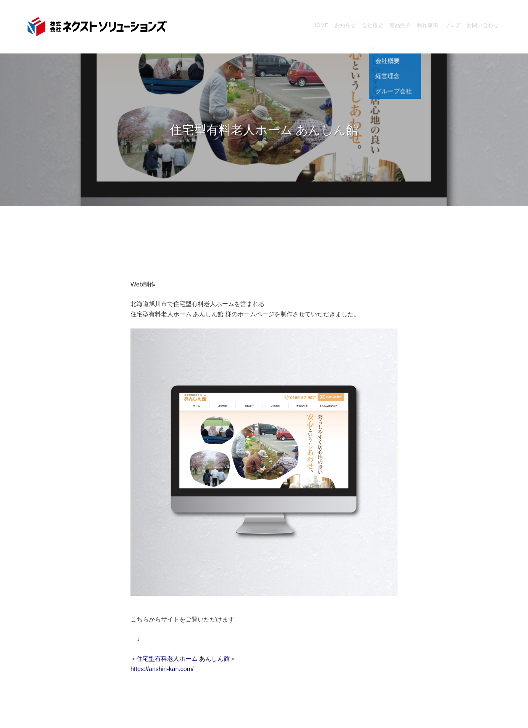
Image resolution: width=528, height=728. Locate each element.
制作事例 (427, 25)
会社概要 (372, 36)
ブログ (452, 25)
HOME (320, 25)
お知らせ (345, 25)
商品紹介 (400, 25)
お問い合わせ (483, 25)
